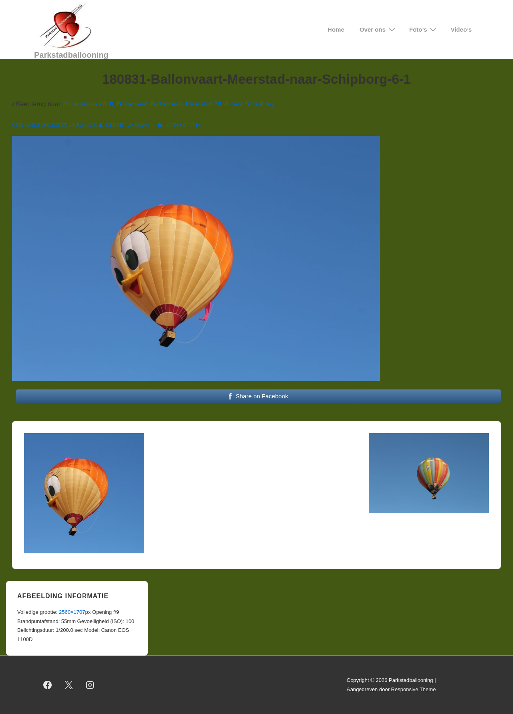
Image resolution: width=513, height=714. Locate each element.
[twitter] (69, 685)
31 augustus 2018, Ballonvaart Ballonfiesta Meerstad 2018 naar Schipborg (167, 104)
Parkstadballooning (71, 54)
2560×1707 (72, 612)
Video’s (461, 29)
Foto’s (423, 29)
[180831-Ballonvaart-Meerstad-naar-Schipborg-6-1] (83, 125)
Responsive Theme (413, 689)
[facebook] (47, 685)
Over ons (378, 29)
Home (335, 29)
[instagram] (90, 685)
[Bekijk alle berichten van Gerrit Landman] (124, 125)
